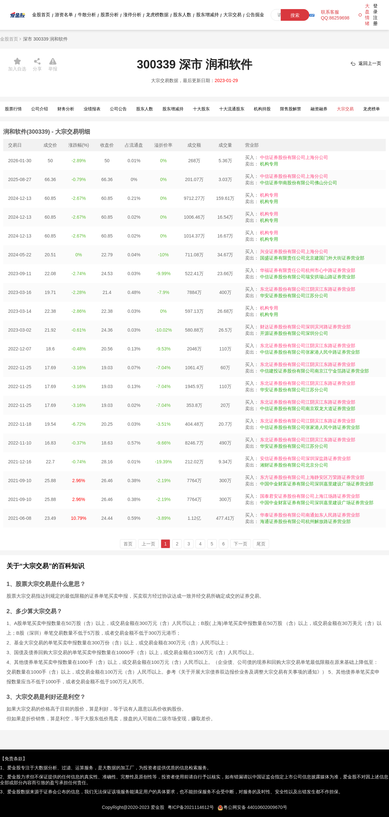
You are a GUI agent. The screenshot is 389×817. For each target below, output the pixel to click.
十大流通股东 (231, 108)
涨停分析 (132, 14)
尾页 (260, 543)
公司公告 (118, 108)
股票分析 (109, 14)
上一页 (148, 543)
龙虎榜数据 (157, 14)
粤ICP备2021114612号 (191, 807)
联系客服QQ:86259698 (335, 14)
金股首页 (41, 14)
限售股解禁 (290, 108)
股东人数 (182, 14)
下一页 (240, 543)
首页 (128, 543)
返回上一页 (370, 63)
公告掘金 (255, 14)
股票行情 (13, 108)
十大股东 (201, 108)
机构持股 (262, 108)
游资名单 (64, 14)
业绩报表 (92, 108)
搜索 (295, 15)
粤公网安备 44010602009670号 (255, 807)
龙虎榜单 (371, 108)
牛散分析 (87, 14)
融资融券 (319, 108)
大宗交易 (232, 14)
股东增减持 (207, 14)
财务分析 (65, 108)
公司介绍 (39, 108)
